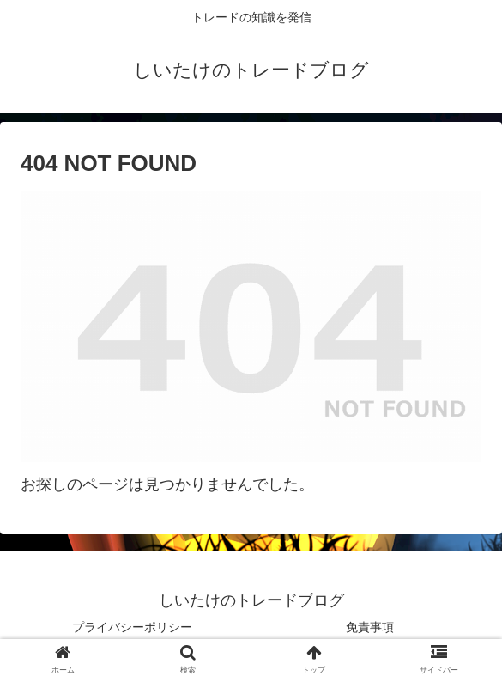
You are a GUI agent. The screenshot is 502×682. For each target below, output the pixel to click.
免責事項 (370, 627)
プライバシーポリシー (132, 627)
